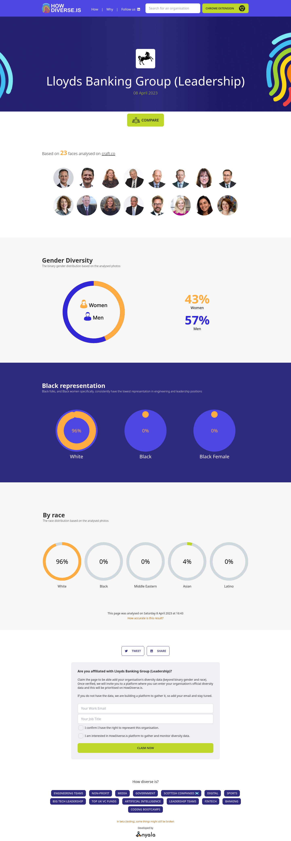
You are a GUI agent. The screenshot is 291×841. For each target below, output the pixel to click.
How (94, 9)
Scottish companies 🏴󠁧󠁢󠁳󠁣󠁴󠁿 (181, 793)
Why (109, 9)
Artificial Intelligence (143, 801)
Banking (231, 801)
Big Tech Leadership (68, 801)
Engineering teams (68, 793)
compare (145, 120)
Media (122, 793)
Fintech (211, 801)
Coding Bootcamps (145, 809)
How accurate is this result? (145, 618)
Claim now (145, 748)
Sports (232, 793)
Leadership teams (182, 801)
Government (145, 793)
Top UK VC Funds (104, 801)
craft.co (108, 153)
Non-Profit (100, 793)
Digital (212, 793)
